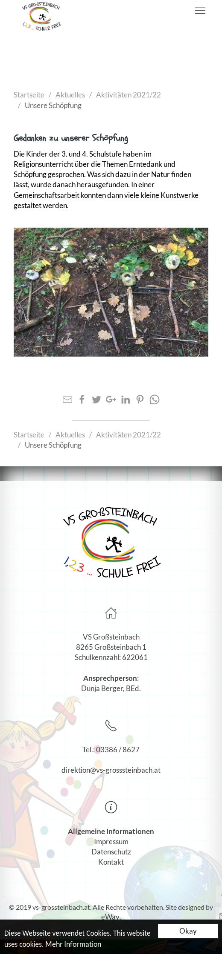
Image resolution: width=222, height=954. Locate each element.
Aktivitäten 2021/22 (128, 94)
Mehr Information (73, 944)
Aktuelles (70, 94)
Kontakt (111, 861)
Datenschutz (111, 851)
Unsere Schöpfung (53, 105)
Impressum (111, 841)
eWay (110, 916)
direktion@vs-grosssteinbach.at (111, 769)
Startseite (29, 94)
